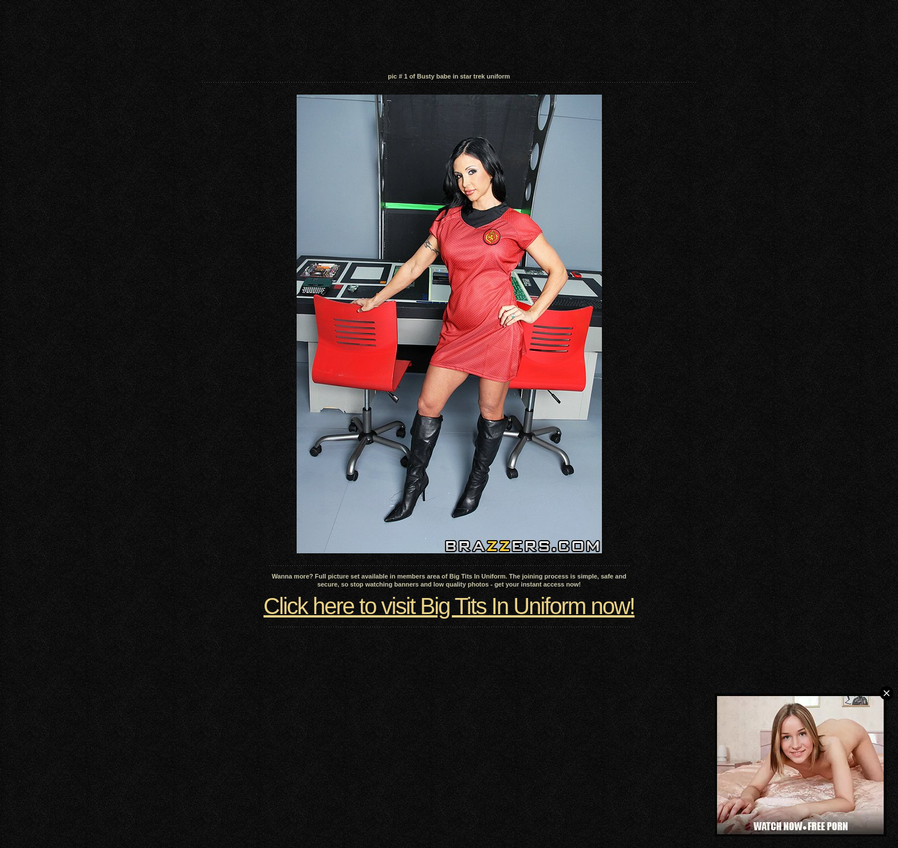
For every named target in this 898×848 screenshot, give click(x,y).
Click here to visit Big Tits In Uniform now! (449, 606)
